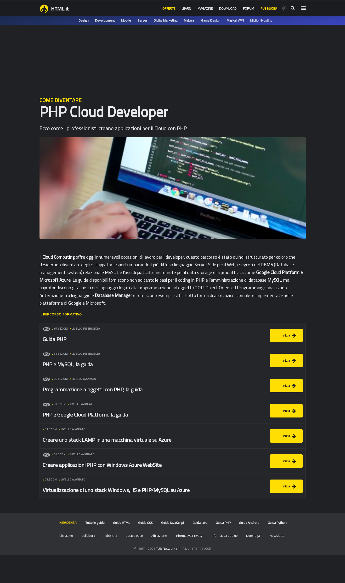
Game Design (210, 20)
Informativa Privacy (189, 535)
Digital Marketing (165, 20)
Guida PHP (223, 523)
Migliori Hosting (261, 20)
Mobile (126, 20)
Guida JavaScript (172, 523)
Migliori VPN (235, 20)
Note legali (253, 535)
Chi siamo (66, 535)
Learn (186, 8)
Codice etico (134, 535)
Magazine (205, 8)
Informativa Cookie (224, 535)
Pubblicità (268, 8)
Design (84, 20)
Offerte (168, 8)
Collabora (88, 535)
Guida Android (249, 523)
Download (228, 8)
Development (105, 20)
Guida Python (277, 523)
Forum (248, 8)
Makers (189, 20)
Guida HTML (121, 523)
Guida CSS (145, 523)
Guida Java (199, 523)
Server (142, 20)
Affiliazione (159, 535)
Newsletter (278, 535)
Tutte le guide (95, 523)
